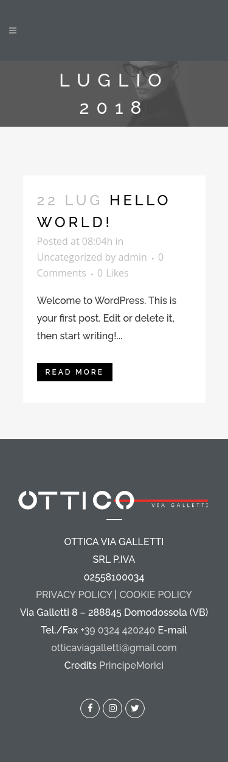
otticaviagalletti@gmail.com (114, 648)
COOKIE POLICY (155, 595)
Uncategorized (70, 257)
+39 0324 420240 (117, 630)
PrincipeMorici (131, 665)
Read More (75, 372)
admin (133, 257)
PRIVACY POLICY (74, 595)
